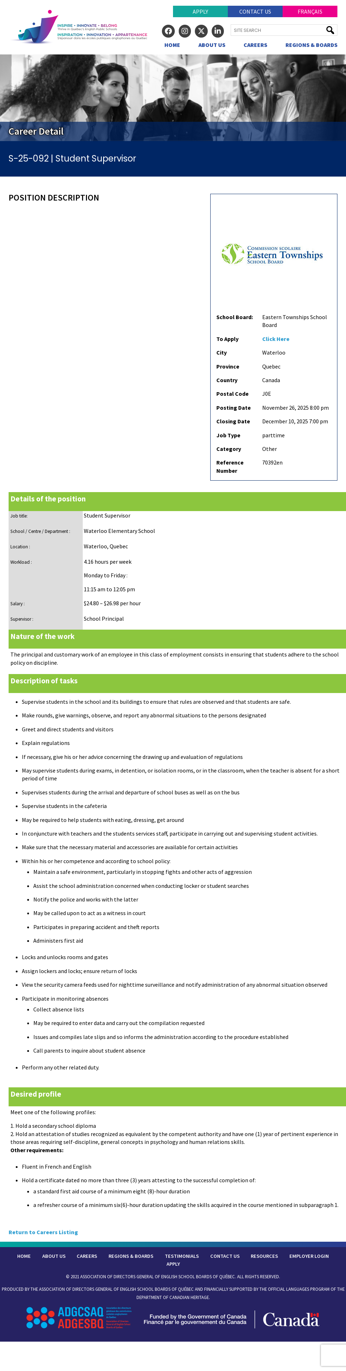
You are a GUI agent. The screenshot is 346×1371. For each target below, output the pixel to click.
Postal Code (232, 393)
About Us (211, 44)
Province (227, 366)
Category (228, 448)
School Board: (234, 317)
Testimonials (182, 1256)
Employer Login (309, 1256)
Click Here (275, 338)
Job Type (228, 435)
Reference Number (230, 466)
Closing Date (233, 421)
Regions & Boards (311, 44)
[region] (173, 97)
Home (172, 44)
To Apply (227, 338)
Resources (264, 1256)
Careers (255, 44)
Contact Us (255, 11)
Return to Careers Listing (43, 1232)
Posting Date (233, 407)
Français (310, 11)
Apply (200, 11)
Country (226, 380)
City (221, 352)
